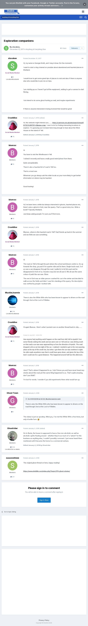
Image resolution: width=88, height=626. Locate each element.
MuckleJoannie (12, 293)
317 (12, 477)
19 (12, 164)
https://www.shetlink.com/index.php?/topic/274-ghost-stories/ (46, 471)
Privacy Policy (44, 620)
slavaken (16, 47)
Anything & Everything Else (36, 49)
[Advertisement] (44, 29)
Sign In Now (44, 500)
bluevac (12, 145)
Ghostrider (12, 428)
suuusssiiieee (12, 458)
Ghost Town (12, 393)
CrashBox (12, 118)
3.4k (12, 311)
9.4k (12, 447)
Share (63, 48)
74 (12, 136)
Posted (32, 58)
